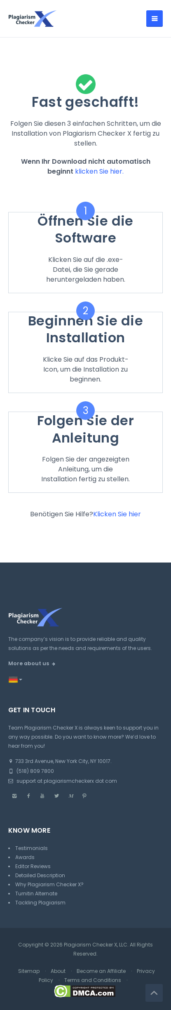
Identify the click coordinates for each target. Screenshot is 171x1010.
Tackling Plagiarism (40, 902)
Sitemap (29, 971)
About (58, 971)
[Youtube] (42, 796)
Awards (25, 857)
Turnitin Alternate (36, 893)
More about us (28, 663)
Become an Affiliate (101, 971)
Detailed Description (40, 875)
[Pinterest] (84, 796)
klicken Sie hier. (99, 171)
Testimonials (31, 848)
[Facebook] (28, 796)
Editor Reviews (33, 866)
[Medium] (70, 796)
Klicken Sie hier (117, 514)
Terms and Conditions (92, 980)
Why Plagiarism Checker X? (49, 884)
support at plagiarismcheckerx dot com (62, 780)
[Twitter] (56, 796)
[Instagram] (14, 796)
